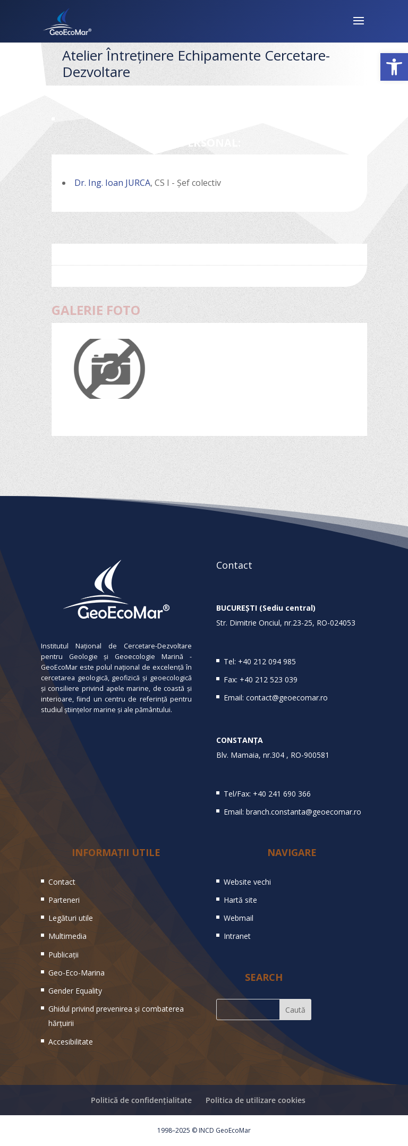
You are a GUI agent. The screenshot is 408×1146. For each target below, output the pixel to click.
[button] (394, 67)
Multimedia (67, 936)
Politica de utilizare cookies (255, 1100)
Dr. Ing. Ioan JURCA (112, 183)
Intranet (237, 936)
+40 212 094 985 (267, 661)
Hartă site (240, 900)
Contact (61, 882)
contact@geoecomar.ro (287, 697)
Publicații (63, 955)
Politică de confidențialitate (141, 1100)
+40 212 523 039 (269, 679)
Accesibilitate (70, 1042)
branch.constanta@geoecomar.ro (303, 812)
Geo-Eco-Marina (76, 973)
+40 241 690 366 (282, 794)
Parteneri (64, 900)
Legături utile (70, 918)
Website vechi (247, 882)
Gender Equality (75, 991)
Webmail (238, 918)
